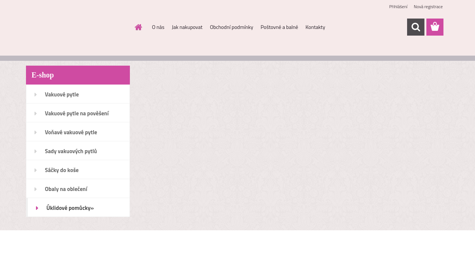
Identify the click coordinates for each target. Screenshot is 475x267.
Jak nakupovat (187, 27)
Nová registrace (428, 6)
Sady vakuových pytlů (71, 151)
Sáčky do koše (62, 170)
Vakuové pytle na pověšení (77, 113)
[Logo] (77, 27)
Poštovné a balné (279, 27)
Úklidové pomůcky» (70, 208)
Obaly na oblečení (66, 189)
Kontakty (315, 27)
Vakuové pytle (62, 94)
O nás (158, 27)
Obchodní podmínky (231, 27)
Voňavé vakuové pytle (71, 132)
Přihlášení (398, 6)
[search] (415, 27)
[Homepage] (138, 27)
